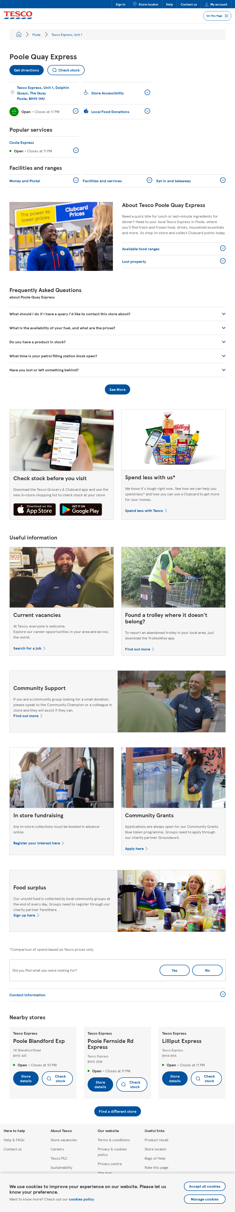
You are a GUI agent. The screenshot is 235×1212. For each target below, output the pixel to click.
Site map (105, 1172)
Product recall (156, 1139)
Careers (57, 1149)
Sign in (120, 4)
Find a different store (117, 1111)
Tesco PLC (59, 1158)
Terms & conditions (114, 1139)
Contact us (189, 4)
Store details (26, 1078)
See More (117, 389)
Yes (175, 970)
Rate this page (156, 1167)
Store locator (145, 4)
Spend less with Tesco (144, 510)
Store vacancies (64, 1139)
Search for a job (27, 648)
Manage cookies (205, 1199)
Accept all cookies (205, 1186)
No (201, 969)
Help (169, 4)
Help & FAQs (14, 1139)
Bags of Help (155, 1158)
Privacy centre (110, 1163)
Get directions (24, 69)
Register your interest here (36, 843)
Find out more (137, 649)
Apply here (134, 848)
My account (216, 4)
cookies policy (81, 1199)
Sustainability (61, 1167)
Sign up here (24, 915)
